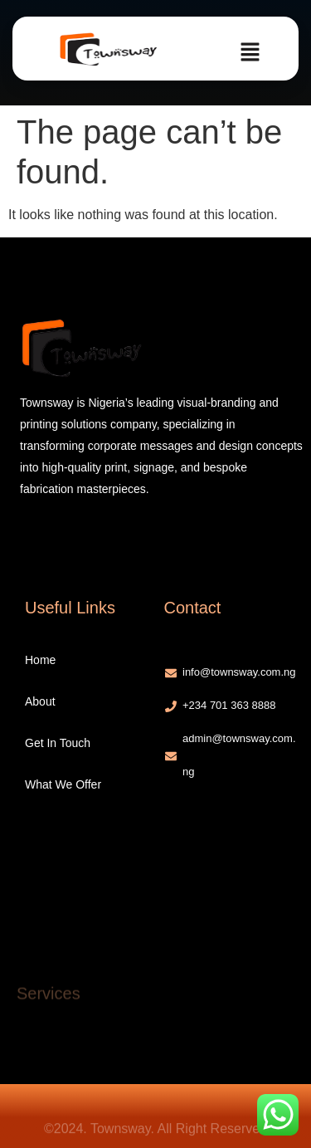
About (40, 701)
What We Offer (63, 784)
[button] (249, 53)
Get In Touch (57, 743)
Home (40, 660)
